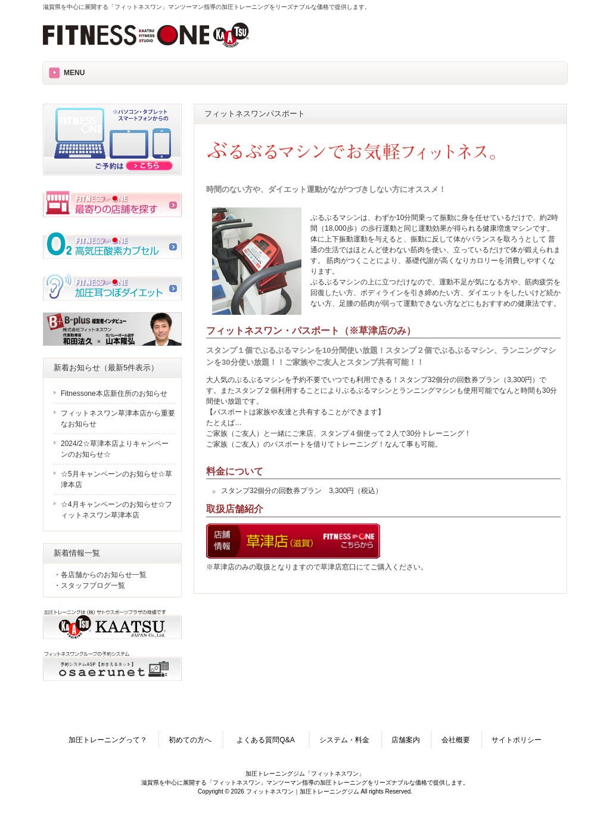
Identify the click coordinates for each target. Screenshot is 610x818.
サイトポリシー (516, 740)
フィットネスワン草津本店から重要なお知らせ (118, 418)
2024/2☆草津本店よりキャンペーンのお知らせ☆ (115, 448)
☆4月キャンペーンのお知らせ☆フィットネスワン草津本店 (116, 509)
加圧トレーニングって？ (108, 740)
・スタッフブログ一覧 (89, 585)
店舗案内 (405, 740)
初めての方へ (190, 740)
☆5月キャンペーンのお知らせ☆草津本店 (116, 479)
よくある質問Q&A (268, 740)
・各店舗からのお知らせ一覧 (100, 575)
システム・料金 (344, 740)
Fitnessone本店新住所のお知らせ (114, 393)
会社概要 (455, 740)
